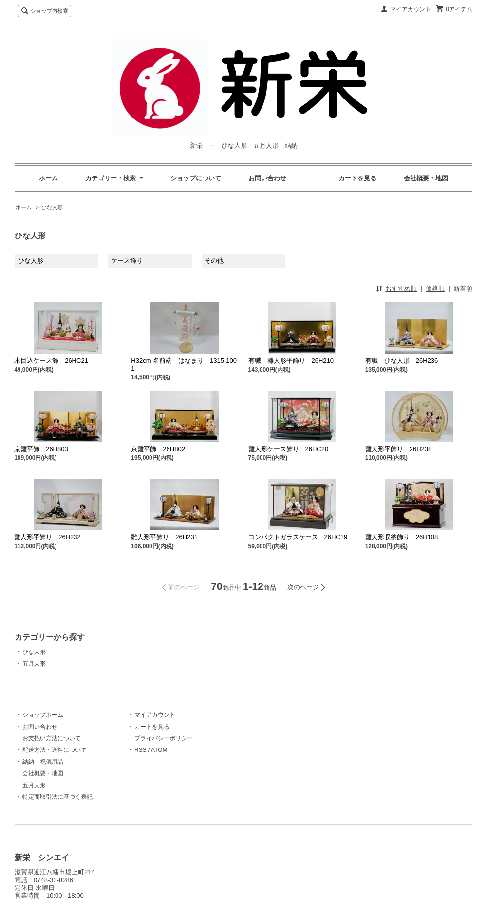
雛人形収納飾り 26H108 (401, 537)
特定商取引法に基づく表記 (57, 796)
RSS (140, 750)
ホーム (48, 178)
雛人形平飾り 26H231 (164, 537)
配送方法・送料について (54, 750)
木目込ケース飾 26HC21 (51, 360)
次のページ (303, 587)
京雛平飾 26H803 (41, 449)
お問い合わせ (267, 178)
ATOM (159, 750)
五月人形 (34, 663)
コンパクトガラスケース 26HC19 (298, 537)
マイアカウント (410, 9)
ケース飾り (127, 260)
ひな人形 (52, 207)
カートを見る (357, 178)
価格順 (435, 288)
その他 (214, 260)
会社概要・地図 (426, 178)
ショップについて (195, 178)
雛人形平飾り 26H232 (47, 537)
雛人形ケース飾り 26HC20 (288, 449)
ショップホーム (42, 714)
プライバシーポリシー (163, 738)
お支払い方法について (51, 738)
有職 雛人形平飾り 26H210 (291, 360)
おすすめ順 (401, 288)
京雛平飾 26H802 (158, 449)
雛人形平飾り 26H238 (398, 449)
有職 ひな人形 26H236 (401, 360)
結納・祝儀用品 (42, 761)
